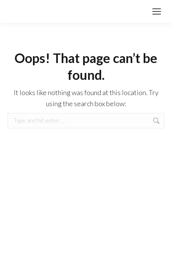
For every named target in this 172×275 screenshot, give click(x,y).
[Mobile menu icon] (156, 11)
